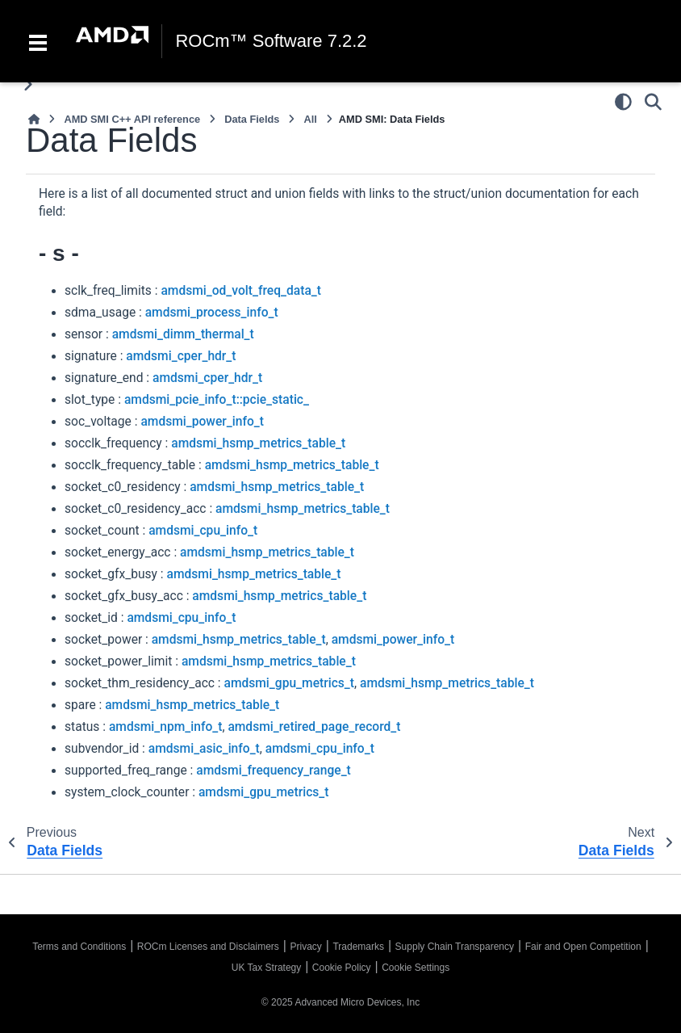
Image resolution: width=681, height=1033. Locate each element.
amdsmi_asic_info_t (204, 748)
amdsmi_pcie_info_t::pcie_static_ (216, 400)
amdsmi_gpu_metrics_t (289, 683)
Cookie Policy (341, 967)
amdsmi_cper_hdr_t (181, 356)
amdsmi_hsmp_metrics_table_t (258, 443)
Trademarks (358, 946)
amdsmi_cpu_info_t (202, 530)
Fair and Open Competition (583, 946)
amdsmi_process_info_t (211, 312)
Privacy (305, 946)
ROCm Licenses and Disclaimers (208, 946)
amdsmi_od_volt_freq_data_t (241, 290)
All (309, 119)
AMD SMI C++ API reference (132, 119)
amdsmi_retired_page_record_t (314, 727)
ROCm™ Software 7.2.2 (270, 41)
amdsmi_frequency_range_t (273, 770)
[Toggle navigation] (38, 41)
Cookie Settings (415, 967)
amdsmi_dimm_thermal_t (183, 334)
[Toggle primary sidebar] (28, 84)
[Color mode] (623, 101)
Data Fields (251, 119)
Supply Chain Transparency (454, 946)
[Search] (653, 101)
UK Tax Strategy (266, 967)
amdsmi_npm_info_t (166, 727)
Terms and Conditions (79, 946)
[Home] (34, 119)
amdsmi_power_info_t (202, 421)
